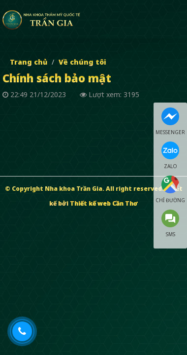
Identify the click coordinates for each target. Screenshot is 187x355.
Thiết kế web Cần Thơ (104, 203)
